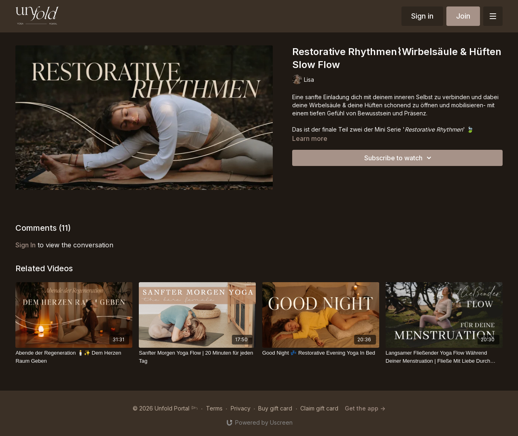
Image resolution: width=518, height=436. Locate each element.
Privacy (241, 408)
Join (463, 16)
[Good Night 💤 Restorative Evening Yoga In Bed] (320, 353)
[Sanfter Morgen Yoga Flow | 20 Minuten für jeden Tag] (197, 357)
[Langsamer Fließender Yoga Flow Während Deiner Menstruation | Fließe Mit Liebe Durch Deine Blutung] (444, 357)
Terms (214, 408)
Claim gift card (319, 408)
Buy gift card (275, 408)
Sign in (422, 16)
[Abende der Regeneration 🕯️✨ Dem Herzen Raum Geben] (73, 357)
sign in (25, 245)
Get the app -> (365, 408)
